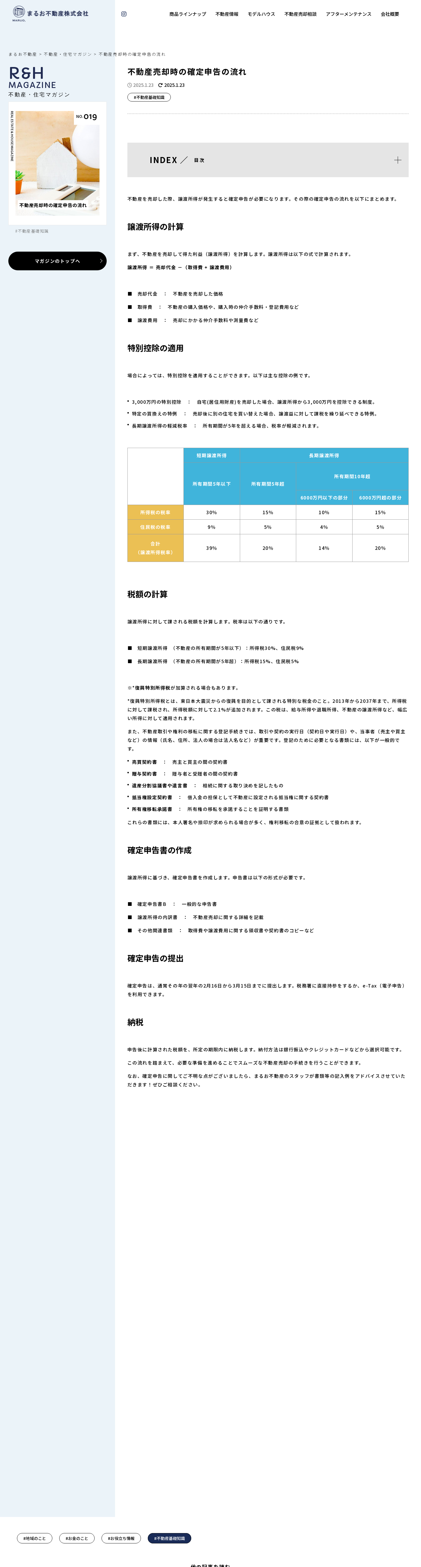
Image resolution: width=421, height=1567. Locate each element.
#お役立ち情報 (121, 1538)
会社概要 (390, 13)
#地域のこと (34, 1538)
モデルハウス (261, 13)
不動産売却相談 (300, 13)
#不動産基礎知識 (169, 1538)
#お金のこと (77, 1538)
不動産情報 (226, 13)
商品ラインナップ (187, 13)
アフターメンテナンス (349, 13)
